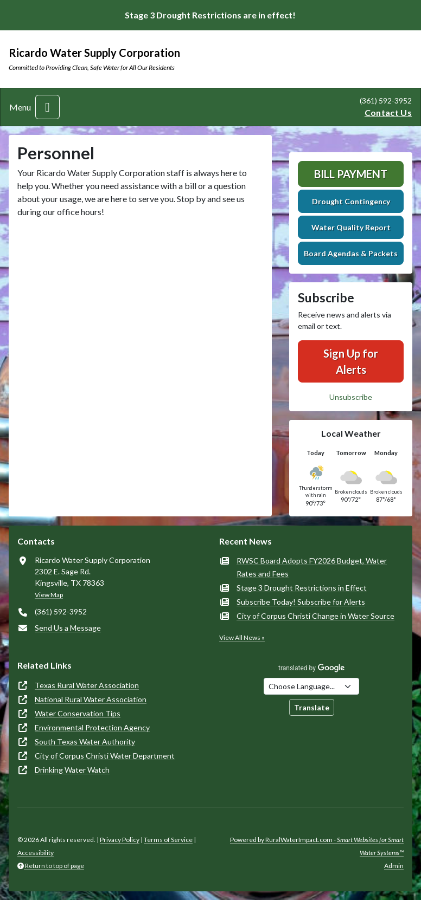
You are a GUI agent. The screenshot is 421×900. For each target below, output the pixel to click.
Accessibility (35, 853)
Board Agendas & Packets (351, 253)
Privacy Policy (119, 840)
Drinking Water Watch (72, 769)
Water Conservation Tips (77, 713)
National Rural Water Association (90, 699)
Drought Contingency (351, 201)
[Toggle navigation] (47, 107)
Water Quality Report (351, 227)
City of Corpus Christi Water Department (105, 755)
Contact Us (388, 112)
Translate (311, 707)
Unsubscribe (350, 397)
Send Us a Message (68, 627)
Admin (394, 866)
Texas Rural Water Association (87, 685)
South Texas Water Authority (85, 741)
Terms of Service (168, 840)
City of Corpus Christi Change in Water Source (315, 615)
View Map (49, 595)
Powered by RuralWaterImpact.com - (317, 846)
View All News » (242, 637)
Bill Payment (350, 173)
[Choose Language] (311, 686)
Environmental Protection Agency (92, 727)
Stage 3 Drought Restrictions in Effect (302, 587)
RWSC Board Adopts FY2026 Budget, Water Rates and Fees (312, 567)
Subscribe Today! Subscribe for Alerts (301, 601)
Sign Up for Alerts (350, 361)
